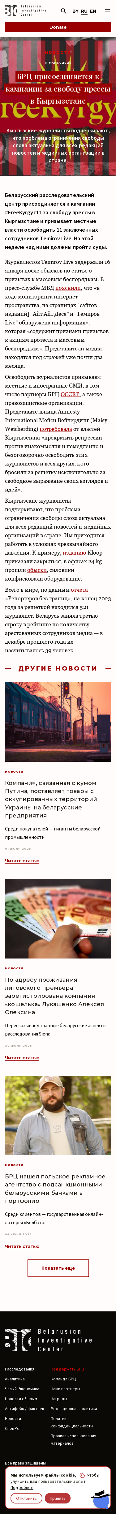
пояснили (68, 288)
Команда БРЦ (63, 1379)
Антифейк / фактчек (24, 1408)
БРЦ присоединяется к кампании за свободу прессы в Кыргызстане (58, 88)
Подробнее (22, 1487)
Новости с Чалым (21, 1398)
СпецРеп (13, 1428)
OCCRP (70, 394)
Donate (58, 27)
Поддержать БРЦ (67, 1369)
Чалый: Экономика (22, 1389)
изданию (74, 552)
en (93, 11)
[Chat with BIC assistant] (101, 1499)
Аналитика (15, 1379)
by (75, 11)
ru (84, 11)
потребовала (56, 429)
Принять (58, 1498)
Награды (59, 1398)
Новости (58, 52)
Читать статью (22, 861)
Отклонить (26, 1498)
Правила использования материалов (73, 1439)
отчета (79, 589)
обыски (37, 570)
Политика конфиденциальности (72, 1422)
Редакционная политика (74, 1408)
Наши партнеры (65, 1389)
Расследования (19, 1369)
